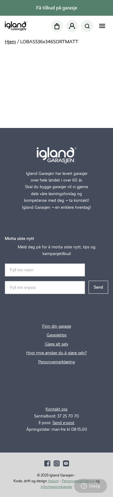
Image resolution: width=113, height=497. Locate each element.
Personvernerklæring (56, 362)
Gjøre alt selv (56, 344)
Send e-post (63, 422)
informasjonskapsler (56, 487)
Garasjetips (57, 335)
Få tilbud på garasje (56, 8)
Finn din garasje (56, 326)
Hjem (10, 41)
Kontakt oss (56, 409)
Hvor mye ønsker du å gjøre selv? (56, 352)
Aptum (53, 481)
